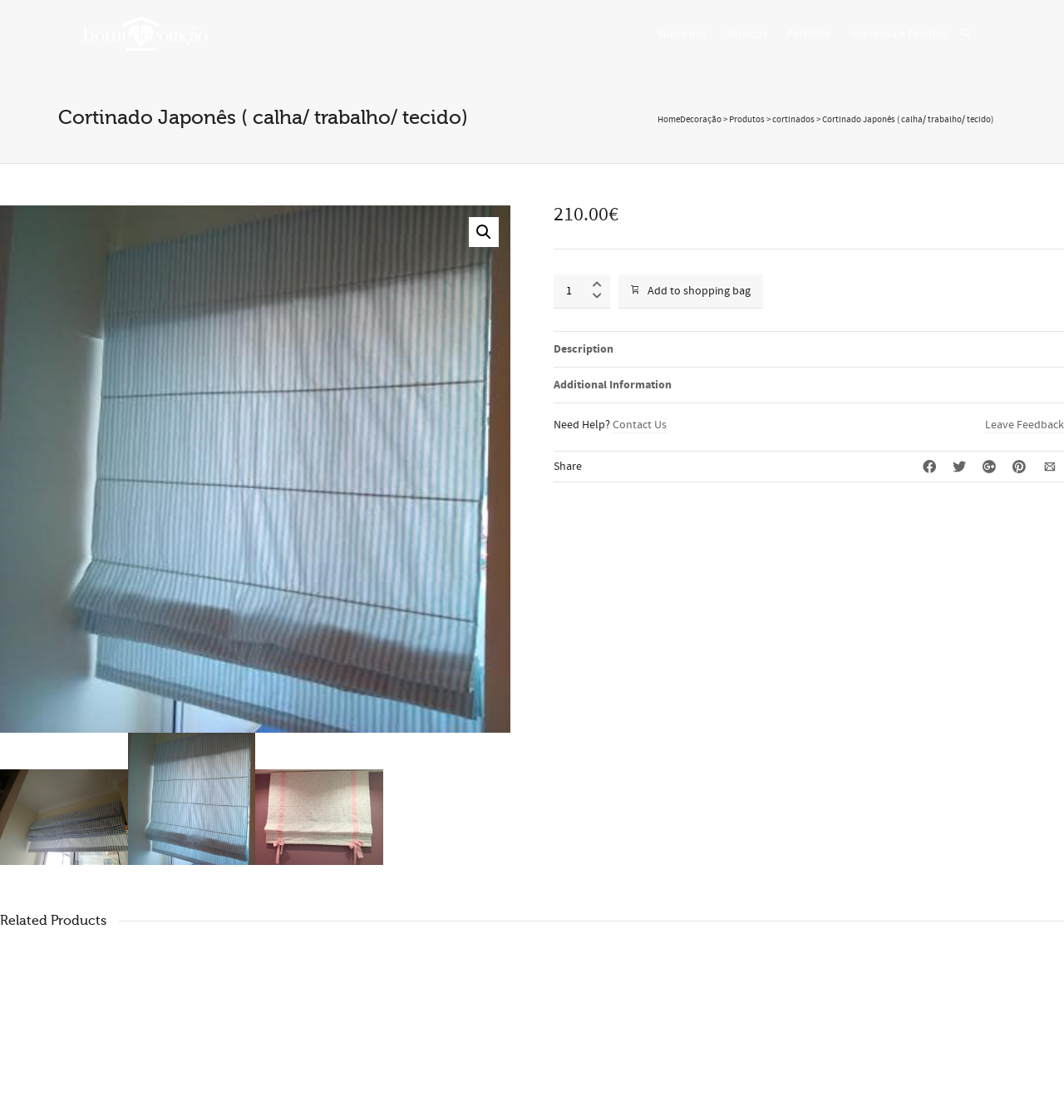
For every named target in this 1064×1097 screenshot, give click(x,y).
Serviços (747, 34)
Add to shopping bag (691, 291)
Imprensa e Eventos (899, 34)
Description (583, 349)
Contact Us (640, 425)
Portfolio (808, 34)
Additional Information (613, 385)
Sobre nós (682, 34)
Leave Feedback (1024, 425)
